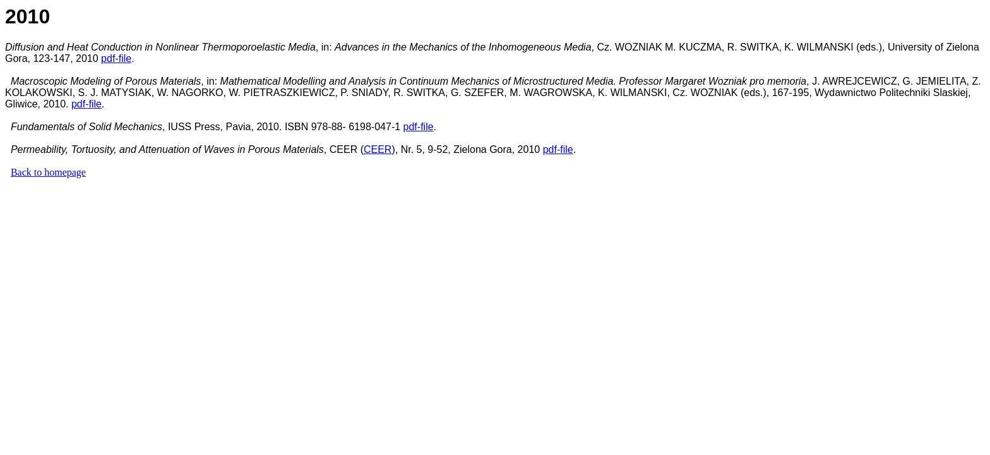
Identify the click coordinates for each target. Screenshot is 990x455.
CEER (377, 149)
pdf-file (116, 58)
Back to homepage (48, 172)
